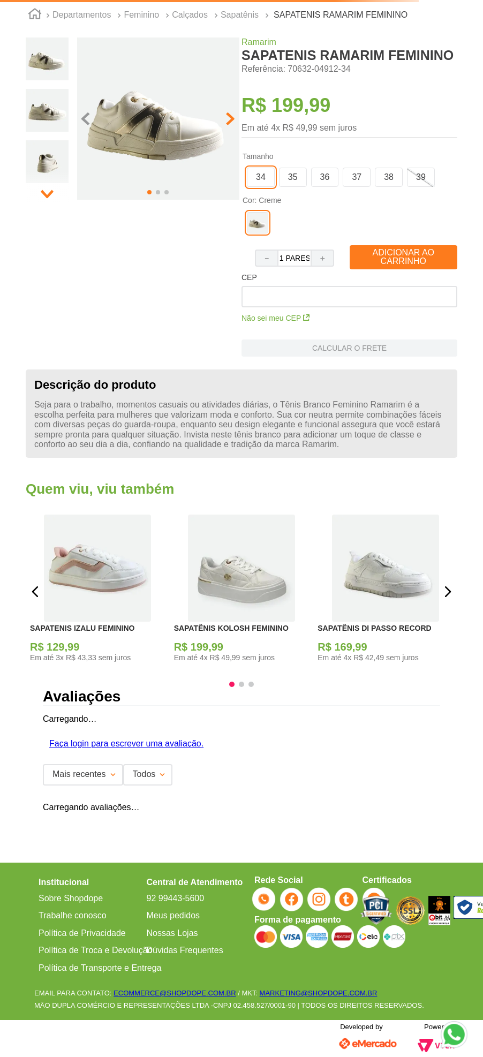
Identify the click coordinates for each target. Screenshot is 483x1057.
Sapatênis (240, 14)
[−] (266, 258)
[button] (158, 119)
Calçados (190, 14)
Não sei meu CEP (276, 318)
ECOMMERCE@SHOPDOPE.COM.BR (175, 993)
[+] (323, 258)
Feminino (141, 14)
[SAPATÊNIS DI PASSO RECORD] (385, 591)
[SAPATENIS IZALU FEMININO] (97, 591)
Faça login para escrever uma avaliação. (126, 743)
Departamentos (81, 14)
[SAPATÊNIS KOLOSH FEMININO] (242, 591)
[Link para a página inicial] (35, 15)
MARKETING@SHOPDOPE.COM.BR (319, 993)
